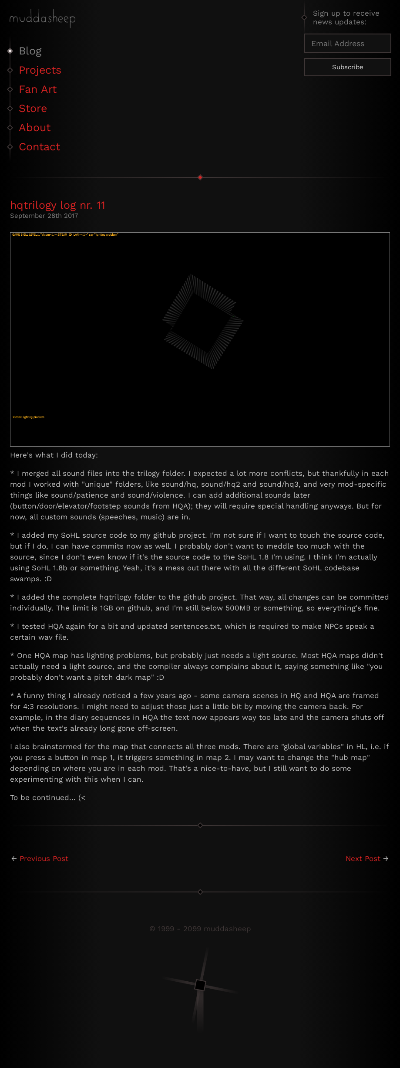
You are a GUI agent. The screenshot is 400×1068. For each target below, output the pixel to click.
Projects (40, 70)
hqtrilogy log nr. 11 (57, 205)
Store (33, 108)
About (34, 127)
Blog (30, 50)
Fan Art (38, 89)
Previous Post (44, 858)
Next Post (363, 858)
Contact (39, 146)
